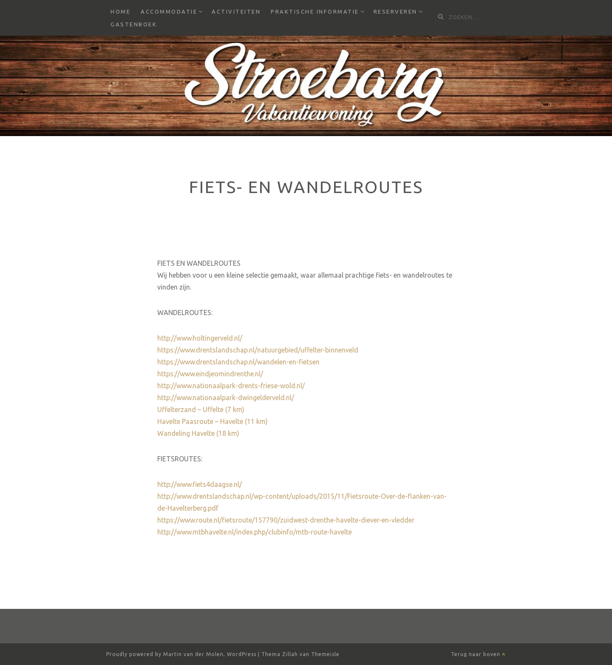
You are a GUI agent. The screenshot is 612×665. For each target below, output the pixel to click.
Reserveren (395, 11)
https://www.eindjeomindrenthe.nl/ (210, 374)
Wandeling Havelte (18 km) (198, 433)
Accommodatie (169, 11)
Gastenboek (133, 24)
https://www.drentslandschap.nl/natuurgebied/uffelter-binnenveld (257, 350)
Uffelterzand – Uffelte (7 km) (200, 409)
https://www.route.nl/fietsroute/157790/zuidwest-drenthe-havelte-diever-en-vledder (285, 520)
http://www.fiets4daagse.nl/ (199, 484)
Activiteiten (236, 11)
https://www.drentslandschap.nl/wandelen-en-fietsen (238, 362)
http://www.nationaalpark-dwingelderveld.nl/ (225, 397)
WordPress (241, 654)
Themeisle (325, 654)
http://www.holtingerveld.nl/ (199, 338)
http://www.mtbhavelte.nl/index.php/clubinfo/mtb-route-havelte (254, 532)
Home (120, 11)
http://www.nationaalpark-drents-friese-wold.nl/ (231, 385)
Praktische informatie (315, 11)
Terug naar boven (478, 654)
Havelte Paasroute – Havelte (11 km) (212, 421)
